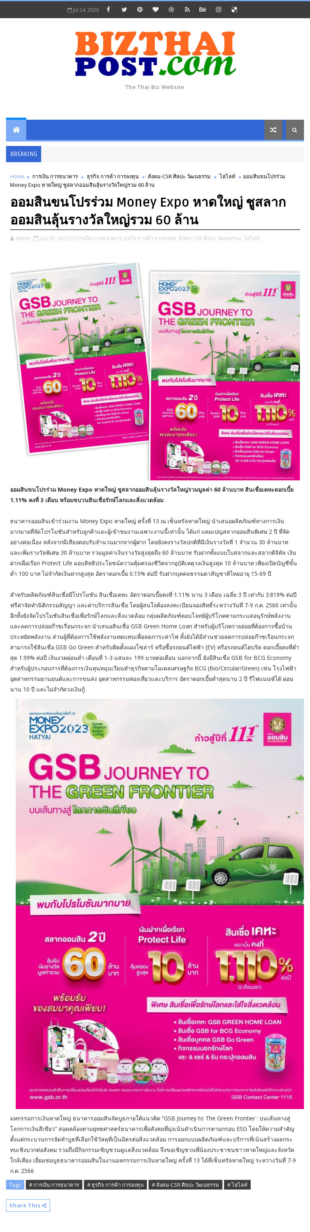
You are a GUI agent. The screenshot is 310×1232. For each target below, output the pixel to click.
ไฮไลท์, (252, 238)
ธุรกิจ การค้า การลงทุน (113, 176)
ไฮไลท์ (227, 176)
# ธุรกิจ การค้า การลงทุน (115, 1184)
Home (17, 176)
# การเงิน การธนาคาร (54, 1184)
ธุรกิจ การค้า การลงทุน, (150, 238)
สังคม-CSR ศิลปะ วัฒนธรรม (179, 176)
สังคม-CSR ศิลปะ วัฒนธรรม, (210, 238)
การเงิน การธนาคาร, (99, 238)
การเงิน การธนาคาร (55, 176)
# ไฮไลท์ (237, 1184)
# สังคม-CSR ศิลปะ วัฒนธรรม (185, 1184)
